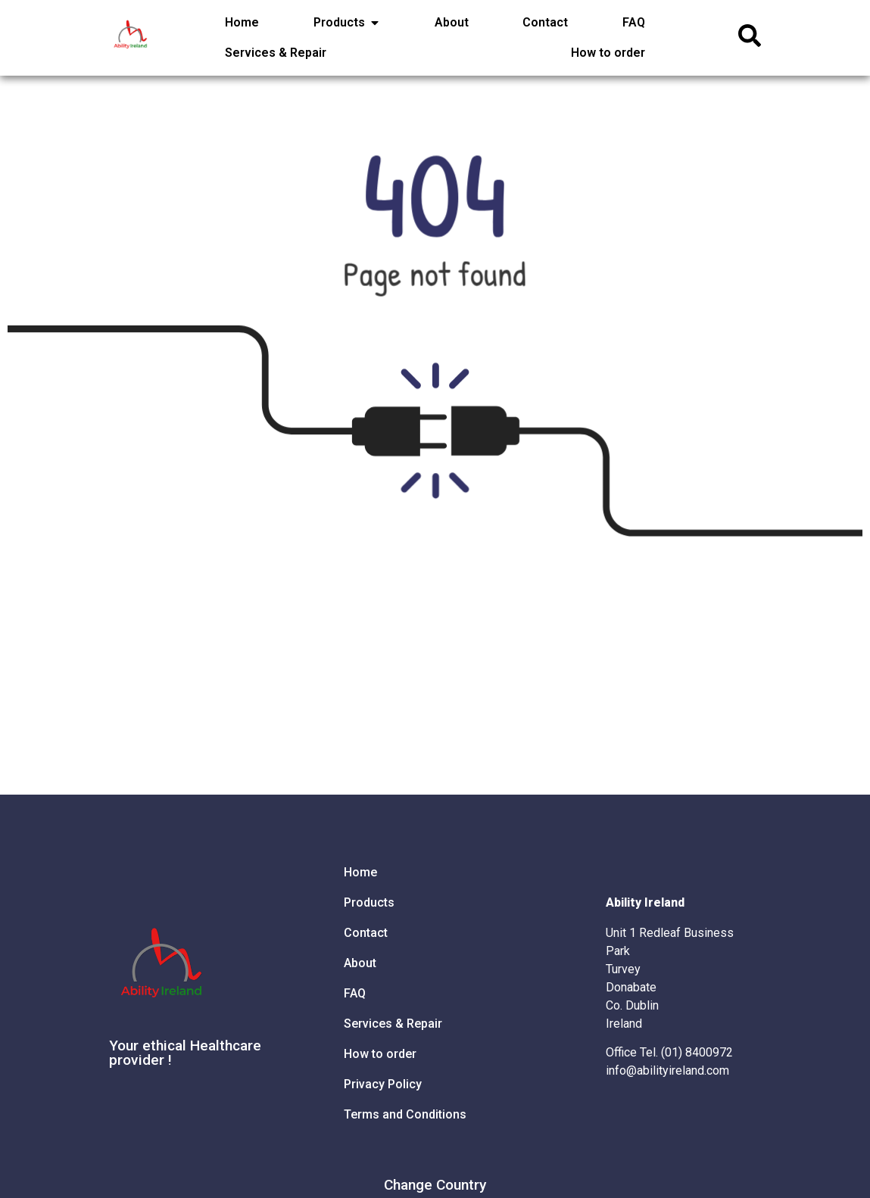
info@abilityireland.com (667, 1070)
